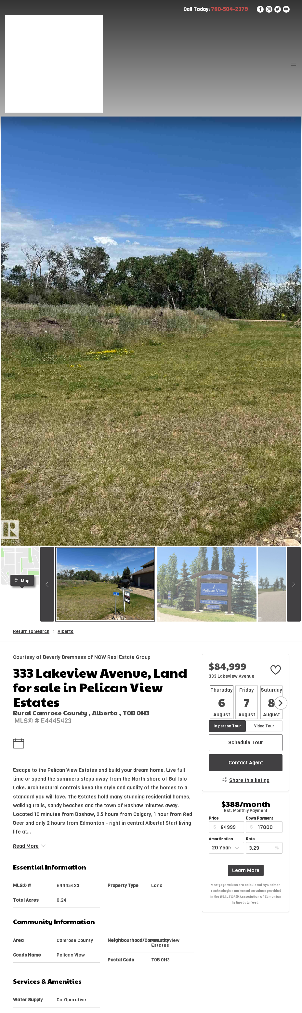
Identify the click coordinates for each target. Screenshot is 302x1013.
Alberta (65, 631)
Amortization (221, 839)
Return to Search (31, 631)
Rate (250, 839)
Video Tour (264, 726)
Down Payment (259, 818)
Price (213, 818)
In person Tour (227, 726)
